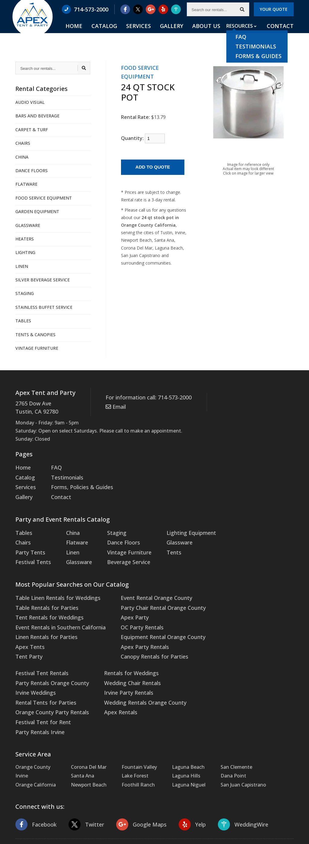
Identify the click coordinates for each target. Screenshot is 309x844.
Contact (282, 33)
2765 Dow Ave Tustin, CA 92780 (34, 407)
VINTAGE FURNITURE (36, 348)
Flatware (73, 535)
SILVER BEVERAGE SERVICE (42, 280)
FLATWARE (26, 184)
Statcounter (13, 839)
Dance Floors (116, 535)
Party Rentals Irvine (228, 640)
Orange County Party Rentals (239, 622)
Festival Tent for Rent (231, 631)
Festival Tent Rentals (230, 587)
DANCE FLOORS (31, 170)
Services (160, 33)
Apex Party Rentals (135, 631)
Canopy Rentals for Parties (143, 640)
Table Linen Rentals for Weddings (54, 587)
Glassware (74, 552)
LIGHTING (25, 252)
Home (107, 33)
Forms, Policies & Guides (77, 483)
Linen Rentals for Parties (43, 622)
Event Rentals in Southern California (56, 613)
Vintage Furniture (121, 544)
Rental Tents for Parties (233, 613)
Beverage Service (120, 552)
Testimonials (64, 474)
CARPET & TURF (31, 129)
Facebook (34, 782)
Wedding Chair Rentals (41, 664)
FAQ (54, 465)
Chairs (22, 535)
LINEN (21, 266)
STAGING (24, 293)
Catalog (132, 33)
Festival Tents (31, 552)
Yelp (184, 782)
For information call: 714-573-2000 (145, 397)
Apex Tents (28, 631)
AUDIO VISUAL (30, 102)
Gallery (186, 33)
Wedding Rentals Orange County (53, 682)
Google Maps (135, 782)
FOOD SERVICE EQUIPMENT (43, 198)
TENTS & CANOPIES (35, 334)
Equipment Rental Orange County (152, 622)
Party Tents (28, 544)
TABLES (23, 321)
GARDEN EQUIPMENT (37, 211)
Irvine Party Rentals (37, 673)
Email (115, 405)
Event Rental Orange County (146, 587)
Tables (22, 526)
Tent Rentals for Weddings (46, 605)
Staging (110, 526)
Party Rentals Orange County (239, 596)
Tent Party (27, 640)
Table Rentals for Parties (43, 596)
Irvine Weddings (224, 605)
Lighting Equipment (179, 526)
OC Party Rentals (132, 613)
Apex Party (125, 605)
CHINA (21, 157)
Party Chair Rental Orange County (152, 596)
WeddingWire (232, 782)
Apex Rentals (30, 690)
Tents (163, 544)
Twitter (83, 782)
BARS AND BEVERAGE (37, 116)
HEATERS (24, 239)
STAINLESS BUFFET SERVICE (43, 307)
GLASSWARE (27, 225)
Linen (69, 544)
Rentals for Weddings (40, 655)
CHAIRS (22, 143)
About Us (214, 33)
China (69, 526)
